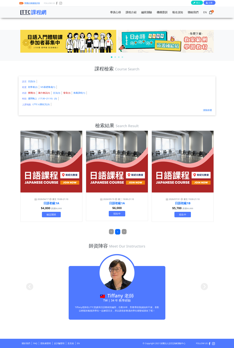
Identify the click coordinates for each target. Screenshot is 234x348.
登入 (198, 2)
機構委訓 (162, 12)
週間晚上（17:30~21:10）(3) (42, 98)
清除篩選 (207, 110)
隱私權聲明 (45, 343)
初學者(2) (32, 86)
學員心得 (115, 12)
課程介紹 (131, 12)
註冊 (211, 2)
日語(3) (31, 81)
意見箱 (71, 343)
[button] (111, 57)
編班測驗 (146, 12)
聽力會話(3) (44, 92)
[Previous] (111, 231)
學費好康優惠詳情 (32, 3)
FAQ (35, 343)
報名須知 (177, 12)
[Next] (124, 231)
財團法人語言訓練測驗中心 (172, 343)
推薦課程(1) (79, 92)
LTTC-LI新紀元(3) (41, 104)
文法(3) (56, 92)
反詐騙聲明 (59, 343)
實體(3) (31, 92)
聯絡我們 (193, 12)
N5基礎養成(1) (48, 86)
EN (205, 12)
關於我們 (26, 343)
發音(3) (66, 92)
